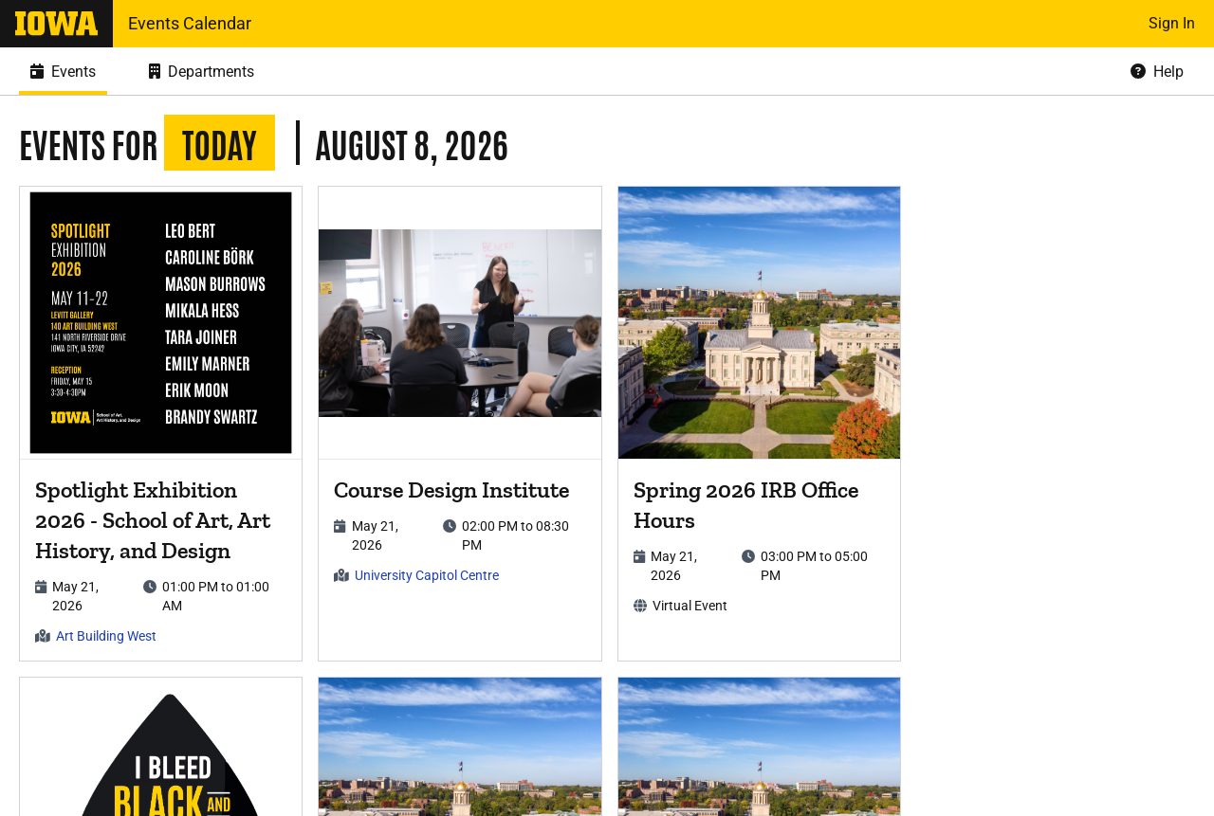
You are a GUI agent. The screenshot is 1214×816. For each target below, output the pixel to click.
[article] (161, 424)
